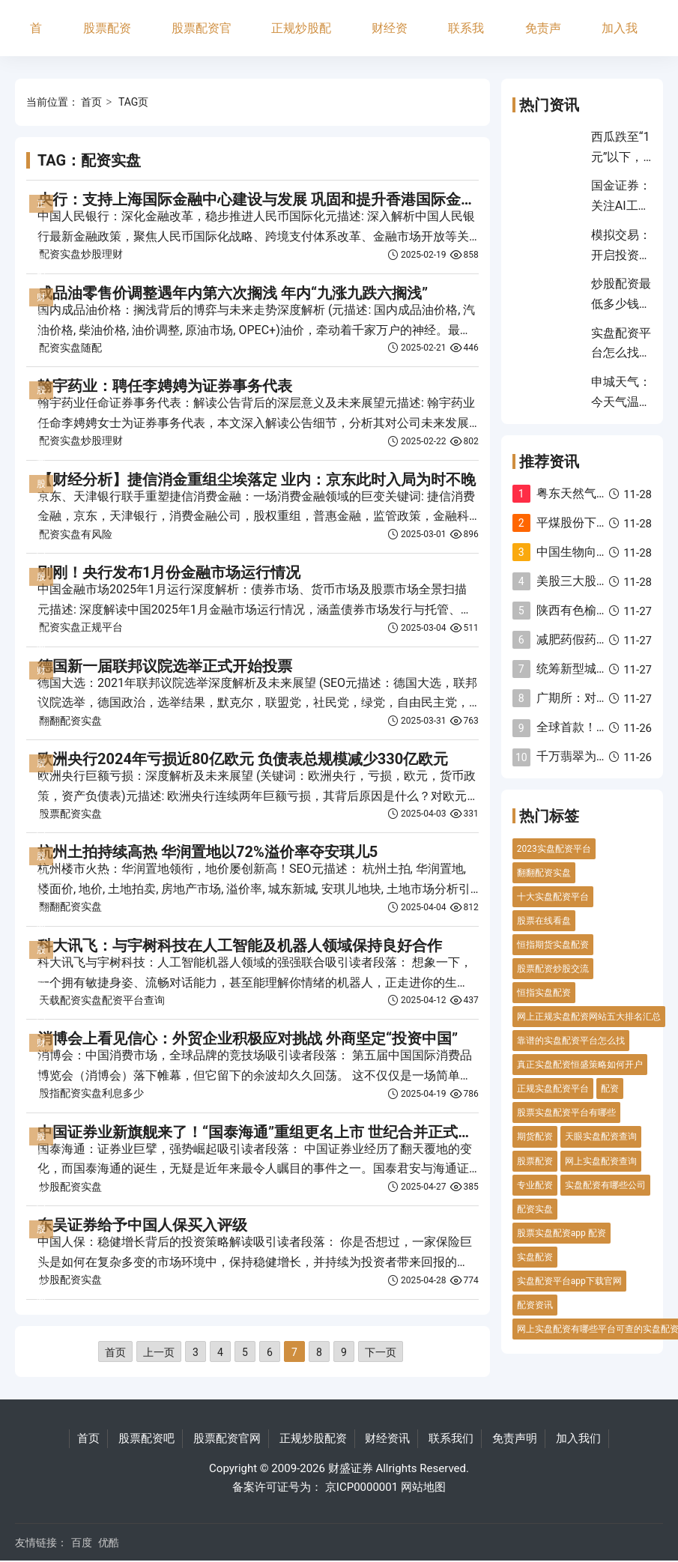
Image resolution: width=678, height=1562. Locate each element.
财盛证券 (350, 1468)
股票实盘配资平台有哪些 (566, 1112)
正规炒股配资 (301, 38)
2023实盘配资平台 (554, 849)
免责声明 (543, 38)
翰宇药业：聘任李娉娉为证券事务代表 (164, 386)
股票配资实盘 (70, 814)
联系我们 (466, 38)
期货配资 (535, 1136)
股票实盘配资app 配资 (561, 1233)
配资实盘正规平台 (81, 627)
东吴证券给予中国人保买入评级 (142, 1225)
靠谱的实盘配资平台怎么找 (571, 1040)
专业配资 (535, 1185)
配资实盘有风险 (75, 534)
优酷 (108, 1543)
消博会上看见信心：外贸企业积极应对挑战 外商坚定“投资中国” (247, 1038)
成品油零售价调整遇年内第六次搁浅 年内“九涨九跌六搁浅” (232, 293)
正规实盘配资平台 (553, 1088)
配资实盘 (535, 1209)
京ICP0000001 (361, 1487)
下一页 (380, 1352)
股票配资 (535, 1161)
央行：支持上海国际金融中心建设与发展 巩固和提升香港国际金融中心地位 (286, 199)
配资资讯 (535, 1305)
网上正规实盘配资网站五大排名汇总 (589, 1016)
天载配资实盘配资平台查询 (102, 1000)
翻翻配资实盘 (70, 721)
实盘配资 (535, 1257)
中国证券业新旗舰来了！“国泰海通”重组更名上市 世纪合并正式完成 (262, 1132)
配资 (610, 1088)
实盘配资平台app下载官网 (569, 1281)
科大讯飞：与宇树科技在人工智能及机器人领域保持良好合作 (239, 945)
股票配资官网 (201, 38)
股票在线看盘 (544, 920)
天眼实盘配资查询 (601, 1136)
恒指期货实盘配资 (553, 944)
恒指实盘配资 (544, 992)
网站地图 (423, 1487)
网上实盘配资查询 (601, 1161)
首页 (36, 38)
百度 (81, 1543)
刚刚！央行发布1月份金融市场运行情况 (168, 572)
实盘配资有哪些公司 (605, 1185)
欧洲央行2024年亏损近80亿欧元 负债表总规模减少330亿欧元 (242, 759)
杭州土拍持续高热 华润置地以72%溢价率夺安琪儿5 (207, 852)
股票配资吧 (107, 38)
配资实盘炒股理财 (81, 254)
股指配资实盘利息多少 (91, 1093)
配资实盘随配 (70, 348)
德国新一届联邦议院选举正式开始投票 (164, 666)
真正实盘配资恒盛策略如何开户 (580, 1064)
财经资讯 (390, 38)
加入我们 (620, 38)
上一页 (159, 1352)
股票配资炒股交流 (553, 968)
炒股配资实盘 (70, 1187)
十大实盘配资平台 (553, 897)
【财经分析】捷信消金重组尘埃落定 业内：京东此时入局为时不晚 (256, 479)
